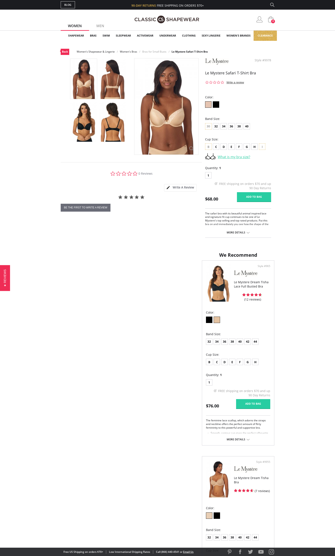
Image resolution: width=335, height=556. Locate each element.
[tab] (180, 188)
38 (239, 126)
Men (100, 26)
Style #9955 (262, 270)
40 (246, 126)
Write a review (235, 82)
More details (236, 232)
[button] (5, 278)
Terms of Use (94, 536)
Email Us (188, 552)
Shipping (139, 499)
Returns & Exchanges (150, 506)
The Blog (196, 499)
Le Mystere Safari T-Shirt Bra (190, 51)
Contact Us (142, 513)
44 (114, 346)
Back (65, 51)
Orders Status (144, 493)
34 (223, 126)
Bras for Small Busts (154, 51)
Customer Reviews (203, 486)
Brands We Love (201, 493)
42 (106, 346)
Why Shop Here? (201, 479)
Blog (67, 5)
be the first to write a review (85, 207)
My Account (143, 486)
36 (231, 126)
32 (216, 126)
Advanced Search (147, 479)
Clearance (265, 35)
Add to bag (254, 197)
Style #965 (155, 270)
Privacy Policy (200, 506)
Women (75, 26)
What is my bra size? (234, 157)
